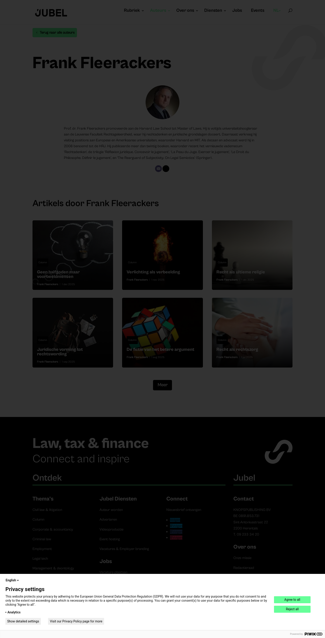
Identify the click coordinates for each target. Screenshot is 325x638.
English (13, 580)
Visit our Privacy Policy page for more (76, 621)
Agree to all (292, 599)
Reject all (292, 609)
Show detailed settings (23, 621)
